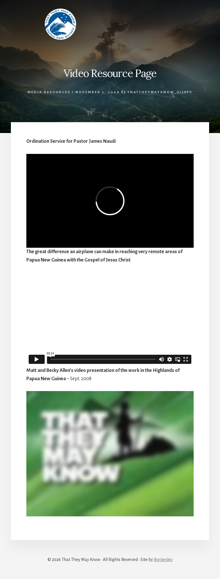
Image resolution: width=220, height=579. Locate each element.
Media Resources (49, 92)
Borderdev (163, 559)
